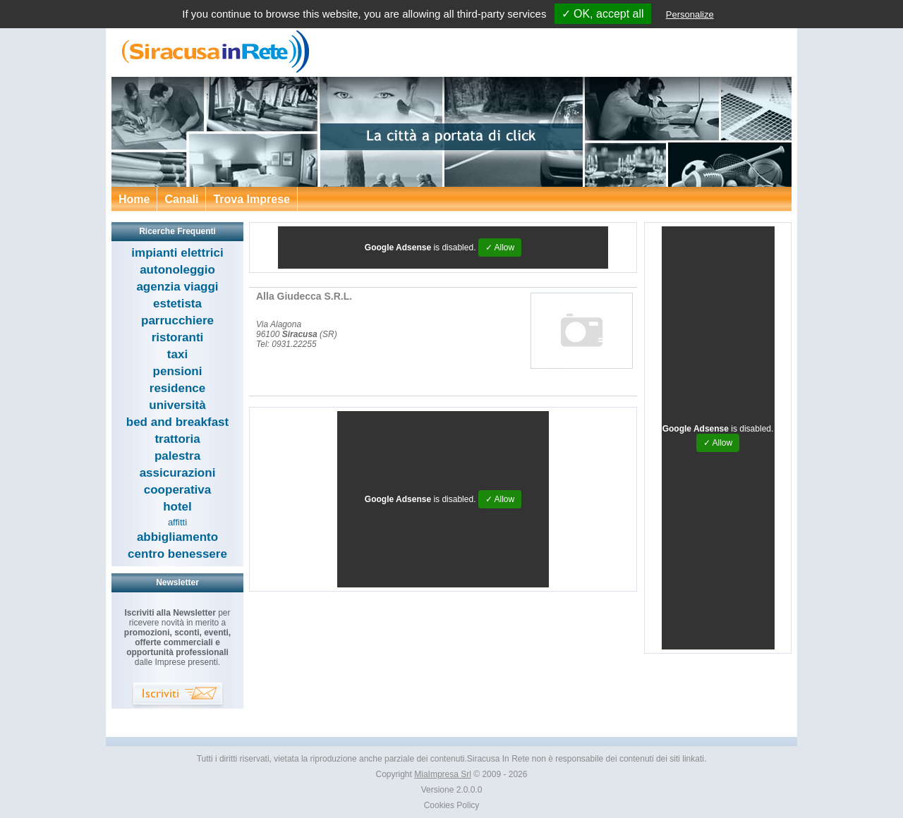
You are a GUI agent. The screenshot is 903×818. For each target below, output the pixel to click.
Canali (181, 199)
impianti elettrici (177, 253)
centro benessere (177, 554)
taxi (177, 354)
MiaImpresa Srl (442, 774)
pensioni (177, 371)
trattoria (177, 439)
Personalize (690, 14)
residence (177, 388)
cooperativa (177, 489)
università (177, 405)
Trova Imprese (251, 199)
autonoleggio (177, 269)
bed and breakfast (177, 422)
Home (134, 199)
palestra (177, 456)
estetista (177, 303)
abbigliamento (177, 537)
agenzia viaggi (177, 286)
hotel (177, 506)
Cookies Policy (452, 805)
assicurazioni (178, 473)
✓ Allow (499, 247)
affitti (177, 522)
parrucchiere (177, 320)
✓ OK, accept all (603, 14)
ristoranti (178, 337)
